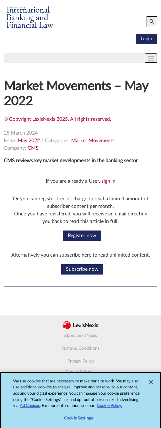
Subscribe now (82, 269)
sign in (108, 181)
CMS (33, 148)
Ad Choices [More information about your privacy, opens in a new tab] (30, 408)
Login (146, 38)
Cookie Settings (80, 372)
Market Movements (93, 140)
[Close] (151, 384)
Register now (82, 235)
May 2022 (29, 140)
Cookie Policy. (109, 408)
